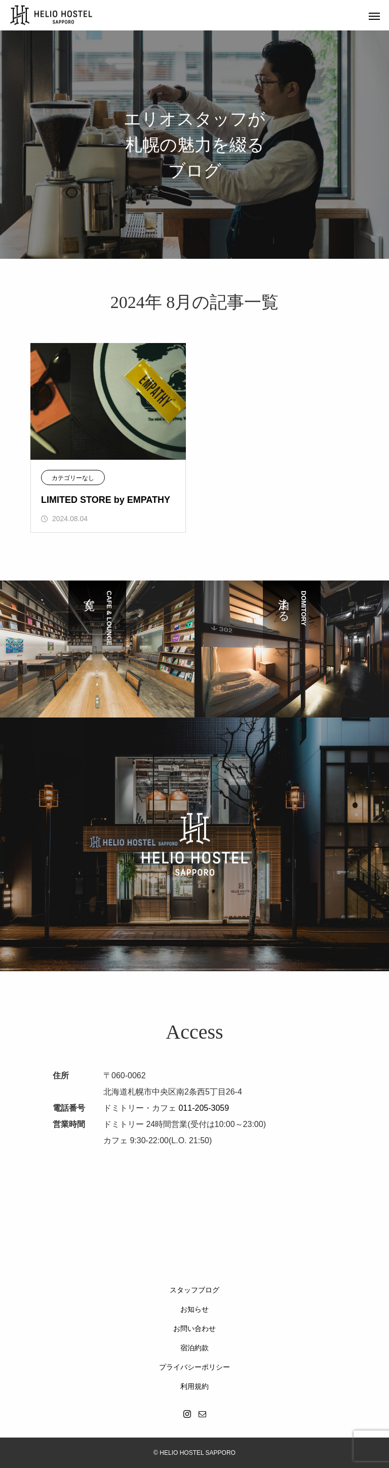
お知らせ (194, 1309)
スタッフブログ (194, 1290)
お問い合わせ (194, 1328)
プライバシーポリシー (194, 1367)
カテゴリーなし (73, 478)
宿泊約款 (194, 1348)
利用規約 (194, 1386)
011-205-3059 (203, 1108)
